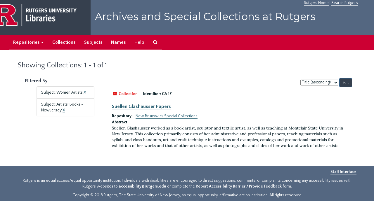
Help (139, 42)
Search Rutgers (344, 3)
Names (118, 42)
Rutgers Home (316, 3)
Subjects (93, 42)
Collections (63, 42)
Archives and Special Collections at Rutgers (205, 16)
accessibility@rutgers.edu (142, 186)
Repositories (28, 42)
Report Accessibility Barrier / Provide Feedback (239, 186)
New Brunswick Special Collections (167, 116)
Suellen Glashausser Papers (141, 106)
